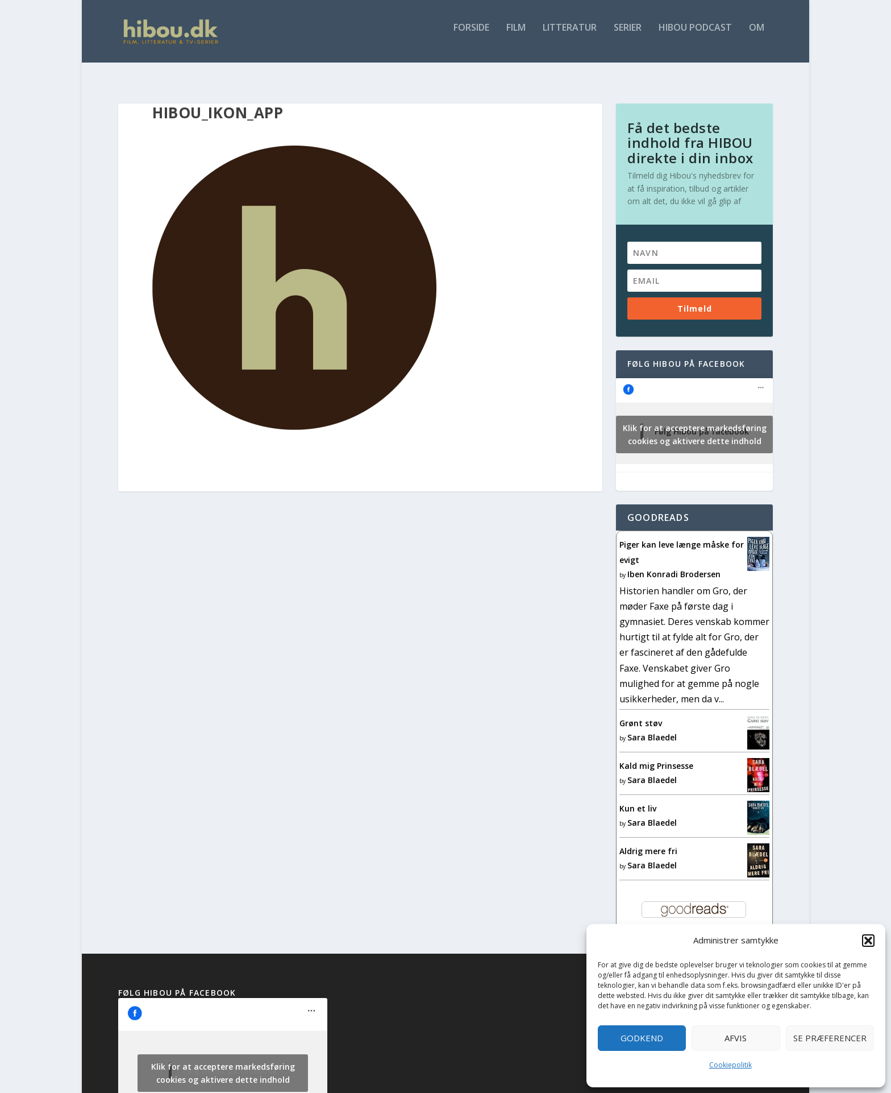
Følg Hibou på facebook (686, 353)
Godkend (642, 1038)
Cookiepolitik (730, 1065)
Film (516, 36)
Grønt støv (640, 712)
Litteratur (570, 36)
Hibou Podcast (695, 36)
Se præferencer (830, 1038)
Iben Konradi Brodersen (674, 563)
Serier (628, 36)
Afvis (736, 1038)
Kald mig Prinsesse (656, 755)
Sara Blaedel (652, 727)
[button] (868, 940)
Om (756, 36)
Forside (471, 36)
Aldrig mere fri (648, 840)
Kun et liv (637, 798)
